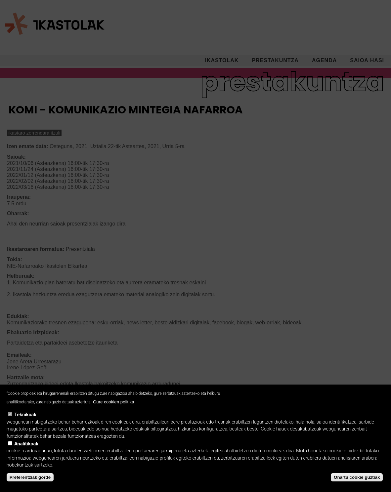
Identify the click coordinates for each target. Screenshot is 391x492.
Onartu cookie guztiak (357, 485)
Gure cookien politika (113, 410)
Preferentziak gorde (30, 485)
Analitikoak (26, 452)
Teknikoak (25, 423)
